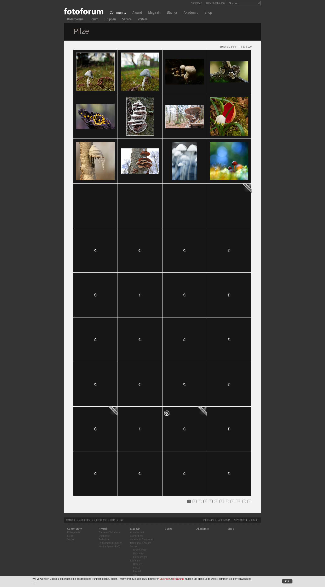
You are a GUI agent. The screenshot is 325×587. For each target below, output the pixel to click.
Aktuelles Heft (137, 532)
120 (249, 46)
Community (118, 13)
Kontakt (137, 571)
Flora (112, 520)
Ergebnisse (104, 536)
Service (127, 20)
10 (238, 501)
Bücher (172, 13)
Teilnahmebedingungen (110, 543)
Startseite (70, 520)
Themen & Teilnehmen (110, 532)
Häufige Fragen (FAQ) (109, 546)
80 (244, 46)
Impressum (208, 520)
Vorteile (143, 20)
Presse (136, 568)
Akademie (191, 13)
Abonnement (136, 536)
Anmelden (196, 3)
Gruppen (110, 20)
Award (137, 13)
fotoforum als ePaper (140, 543)
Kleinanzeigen (140, 557)
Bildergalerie (75, 20)
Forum (94, 20)
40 (239, 46)
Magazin (154, 13)
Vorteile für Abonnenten (142, 539)
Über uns (137, 564)
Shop (208, 13)
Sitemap (253, 520)
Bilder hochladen (215, 3)
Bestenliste (104, 539)
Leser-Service (140, 550)
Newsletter (239, 520)
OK (287, 581)
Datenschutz (224, 520)
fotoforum (135, 560)
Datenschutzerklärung (171, 578)
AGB (135, 575)
